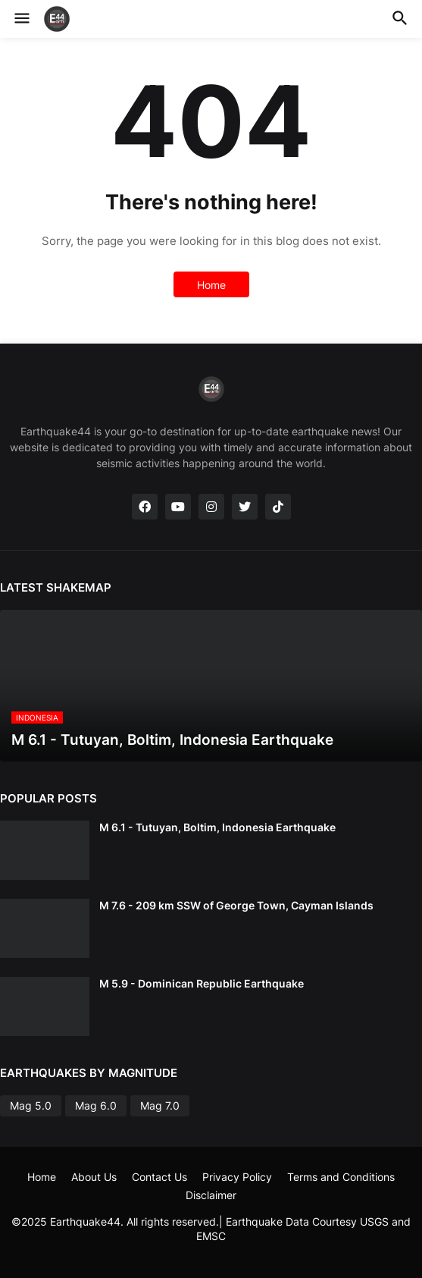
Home (211, 284)
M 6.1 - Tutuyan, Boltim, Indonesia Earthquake (217, 827)
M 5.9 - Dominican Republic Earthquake (201, 983)
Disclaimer (211, 1195)
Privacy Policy (237, 1176)
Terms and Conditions (341, 1176)
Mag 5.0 (31, 1105)
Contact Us (159, 1176)
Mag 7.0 (160, 1105)
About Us (94, 1176)
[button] (21, 19)
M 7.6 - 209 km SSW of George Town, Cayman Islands (236, 905)
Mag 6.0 (96, 1105)
